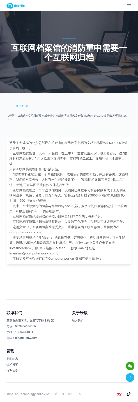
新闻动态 (12, 359)
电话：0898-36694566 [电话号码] (21, 326)
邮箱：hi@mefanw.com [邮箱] (22, 338)
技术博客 (12, 364)
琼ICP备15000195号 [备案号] (68, 394)
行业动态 (12, 370)
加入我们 (77, 320)
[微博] (119, 394)
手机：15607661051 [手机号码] (19, 332)
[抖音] (129, 394)
